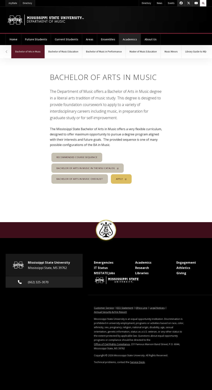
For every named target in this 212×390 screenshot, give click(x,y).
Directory (29, 2)
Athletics (183, 268)
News (159, 3)
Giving (181, 273)
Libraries (142, 273)
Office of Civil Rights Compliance (112, 344)
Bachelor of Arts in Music (30, 49)
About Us (150, 39)
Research (142, 268)
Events (171, 3)
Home (13, 39)
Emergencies (103, 262)
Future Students (36, 39)
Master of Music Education (143, 51)
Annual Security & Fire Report (110, 312)
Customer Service (104, 307)
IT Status (101, 268)
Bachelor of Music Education (63, 51)
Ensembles (108, 39)
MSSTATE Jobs (104, 273)
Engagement (186, 262)
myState (14, 2)
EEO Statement (124, 307)
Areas (89, 39)
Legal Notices (157, 307)
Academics (132, 37)
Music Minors (171, 51)
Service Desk (137, 362)
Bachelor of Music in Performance (104, 51)
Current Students (66, 39)
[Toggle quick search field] (203, 3)
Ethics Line (141, 307)
